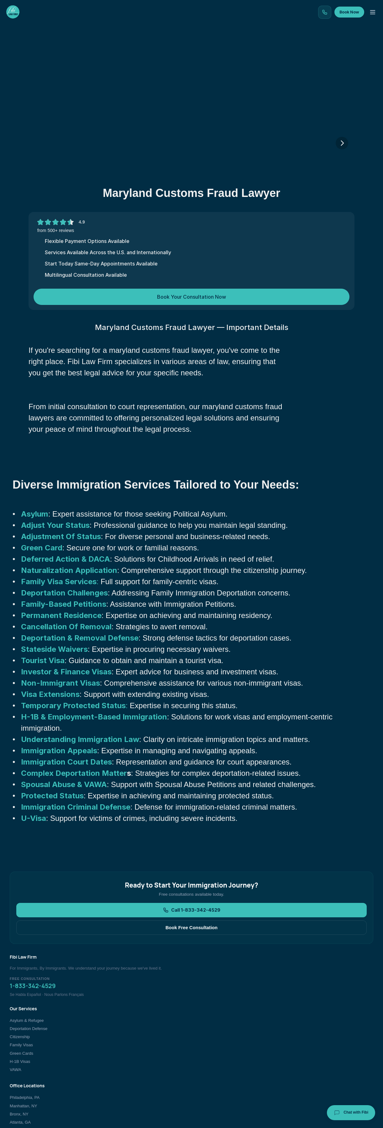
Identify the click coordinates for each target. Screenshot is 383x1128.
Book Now (355, 22)
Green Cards (149, 1065)
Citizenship (148, 1048)
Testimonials (222, 48)
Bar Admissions (313, 1073)
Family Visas (149, 1056)
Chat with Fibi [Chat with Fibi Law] (351, 1113)
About (290, 48)
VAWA (143, 1081)
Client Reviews (312, 1040)
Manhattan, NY (231, 1040)
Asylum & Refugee (155, 1032)
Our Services (96, 48)
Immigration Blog (314, 1048)
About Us (307, 1032)
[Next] (342, 194)
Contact (322, 48)
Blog (186, 48)
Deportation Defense (156, 1040)
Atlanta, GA (228, 1056)
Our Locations (145, 48)
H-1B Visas (148, 1073)
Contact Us (309, 1056)
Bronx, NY (227, 1048)
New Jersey (228, 1065)
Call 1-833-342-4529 (153, 978)
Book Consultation (315, 1065)
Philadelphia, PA (233, 1032)
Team (259, 48)
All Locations (229, 1073)
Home (58, 48)
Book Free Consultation (232, 978)
